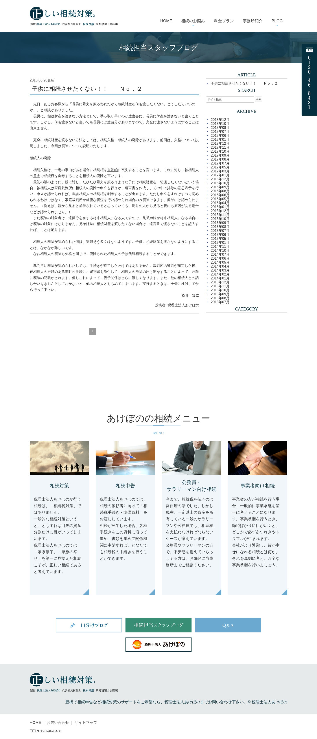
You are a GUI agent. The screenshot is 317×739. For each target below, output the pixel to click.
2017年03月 (220, 171)
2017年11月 (220, 147)
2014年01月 (220, 278)
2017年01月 (220, 175)
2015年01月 (220, 242)
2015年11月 (220, 215)
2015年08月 (220, 227)
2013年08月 (220, 298)
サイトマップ (88, 723)
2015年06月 (220, 234)
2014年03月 (220, 270)
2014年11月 (220, 246)
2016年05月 (220, 199)
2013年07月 (220, 302)
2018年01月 (220, 139)
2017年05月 (220, 167)
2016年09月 (220, 187)
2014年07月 (220, 254)
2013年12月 (220, 282)
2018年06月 (220, 135)
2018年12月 (220, 120)
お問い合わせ (59, 723)
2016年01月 (220, 207)
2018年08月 (220, 127)
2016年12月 (220, 179)
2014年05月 (220, 262)
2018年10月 (220, 124)
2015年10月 (220, 219)
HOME (36, 723)
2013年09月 (220, 294)
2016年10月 (220, 183)
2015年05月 (220, 238)
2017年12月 (220, 143)
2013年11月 (220, 286)
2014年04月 (220, 266)
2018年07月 (220, 131)
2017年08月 (220, 159)
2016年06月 (220, 195)
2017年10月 (220, 151)
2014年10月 (220, 250)
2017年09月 (220, 155)
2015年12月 (220, 211)
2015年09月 (220, 223)
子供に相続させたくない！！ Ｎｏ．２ (87, 89)
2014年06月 (220, 258)
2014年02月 (220, 274)
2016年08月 (220, 191)
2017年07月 (220, 163)
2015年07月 (220, 231)
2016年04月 (220, 203)
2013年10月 (220, 290)
